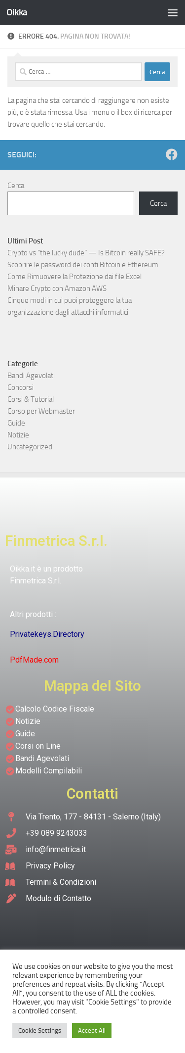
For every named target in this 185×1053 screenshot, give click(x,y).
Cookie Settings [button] (39, 1030)
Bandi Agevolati (31, 375)
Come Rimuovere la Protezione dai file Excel (74, 276)
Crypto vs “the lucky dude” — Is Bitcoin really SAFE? (86, 252)
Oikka (17, 12)
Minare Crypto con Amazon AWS (57, 288)
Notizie (18, 435)
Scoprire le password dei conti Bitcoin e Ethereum (82, 264)
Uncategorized (29, 446)
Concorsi (20, 387)
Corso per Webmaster (41, 411)
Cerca (15, 185)
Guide (16, 423)
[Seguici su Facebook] (172, 154)
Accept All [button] (92, 1030)
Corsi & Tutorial (30, 399)
